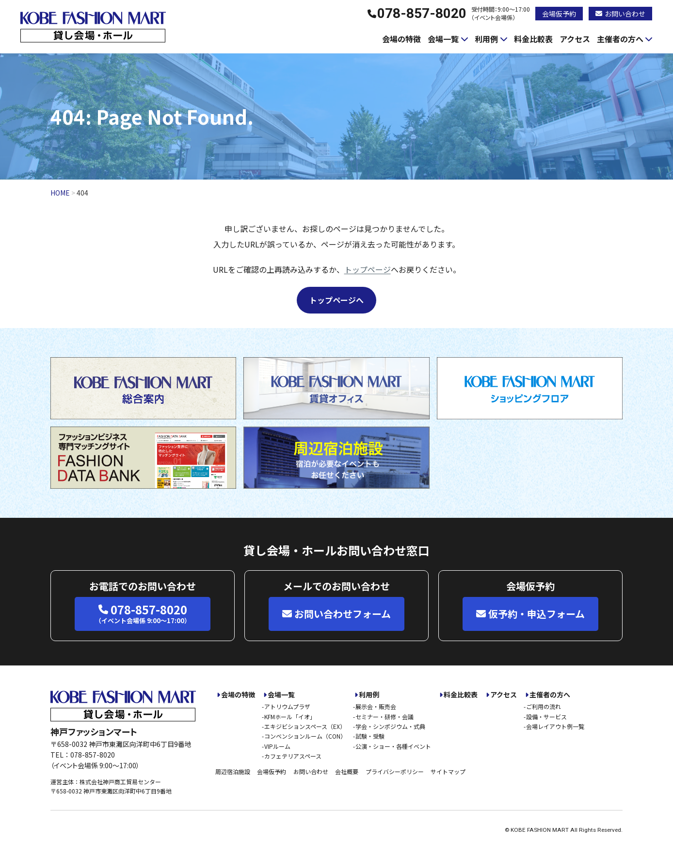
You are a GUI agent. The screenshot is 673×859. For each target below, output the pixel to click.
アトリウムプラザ (287, 706)
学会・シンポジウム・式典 (390, 726)
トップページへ (336, 300)
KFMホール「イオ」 (290, 716)
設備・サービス (546, 716)
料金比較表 (533, 39)
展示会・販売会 (375, 706)
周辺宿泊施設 (232, 771)
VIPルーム (277, 746)
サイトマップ (448, 771)
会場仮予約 (559, 13)
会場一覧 (443, 39)
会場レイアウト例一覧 (555, 726)
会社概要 (346, 771)
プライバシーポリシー (395, 771)
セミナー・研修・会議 (384, 716)
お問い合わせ (620, 13)
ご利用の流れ (543, 706)
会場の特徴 (401, 39)
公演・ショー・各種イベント (393, 746)
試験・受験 (370, 736)
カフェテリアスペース (292, 756)
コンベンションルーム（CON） (305, 736)
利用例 (486, 39)
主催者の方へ (620, 39)
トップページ (367, 269)
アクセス (575, 39)
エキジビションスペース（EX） (305, 726)
